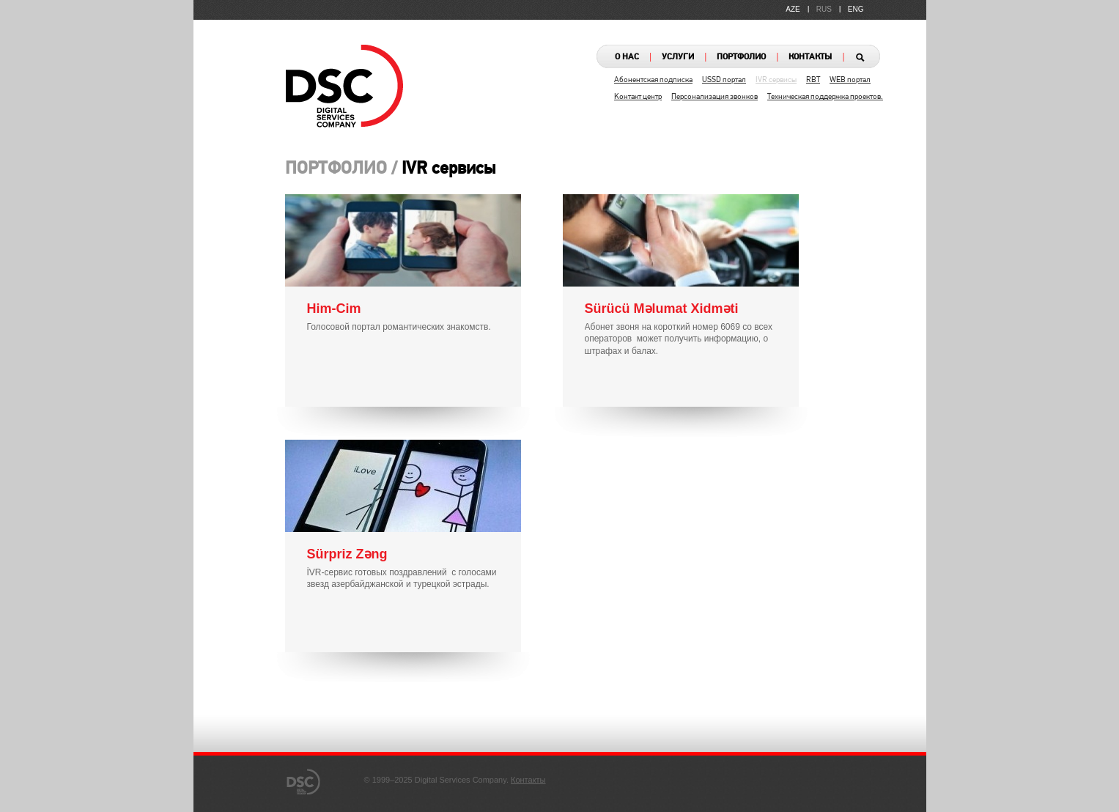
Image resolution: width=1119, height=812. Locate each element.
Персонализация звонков (714, 97)
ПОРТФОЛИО (741, 57)
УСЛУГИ (678, 57)
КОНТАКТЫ (810, 57)
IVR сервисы (776, 80)
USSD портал (724, 80)
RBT (813, 80)
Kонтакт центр (638, 97)
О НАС (627, 57)
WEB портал (850, 80)
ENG (856, 9)
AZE (792, 9)
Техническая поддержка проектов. (825, 97)
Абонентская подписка (653, 80)
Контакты (528, 779)
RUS (824, 9)
